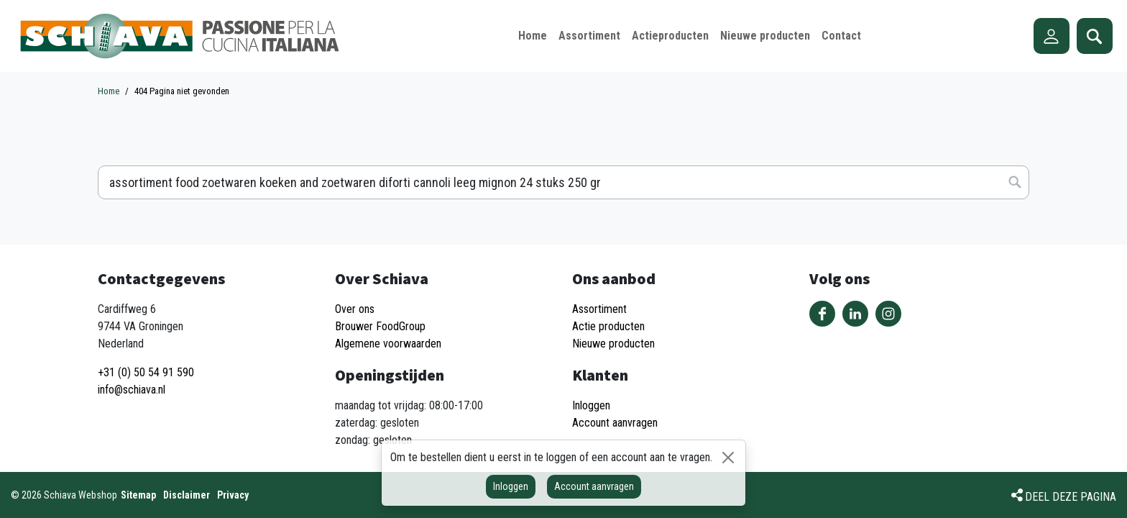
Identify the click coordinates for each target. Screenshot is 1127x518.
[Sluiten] (728, 457)
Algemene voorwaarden (388, 343)
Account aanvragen (594, 486)
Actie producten (608, 326)
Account (1052, 36)
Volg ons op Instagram (888, 314)
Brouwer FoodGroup (380, 326)
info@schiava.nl (131, 389)
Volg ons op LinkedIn (855, 314)
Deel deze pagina (1070, 497)
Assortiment (599, 309)
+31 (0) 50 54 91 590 (146, 372)
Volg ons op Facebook (822, 314)
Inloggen (510, 486)
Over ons (354, 309)
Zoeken (1095, 36)
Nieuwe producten (613, 343)
